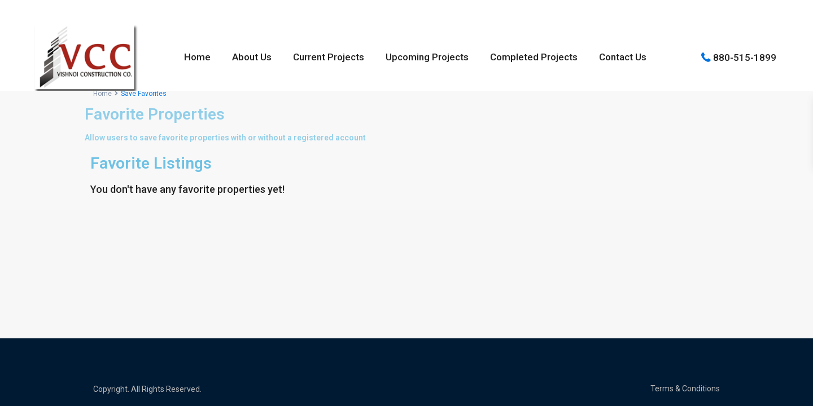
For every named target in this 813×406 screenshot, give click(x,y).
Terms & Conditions (685, 388)
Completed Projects (534, 57)
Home (197, 57)
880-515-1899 (744, 57)
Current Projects (328, 57)
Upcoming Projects (427, 57)
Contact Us (622, 57)
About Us (252, 57)
